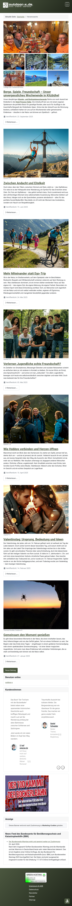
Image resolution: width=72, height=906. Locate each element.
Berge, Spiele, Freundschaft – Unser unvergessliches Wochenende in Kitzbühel (31, 93)
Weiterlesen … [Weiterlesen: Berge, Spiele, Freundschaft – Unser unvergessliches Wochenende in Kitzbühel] (11, 122)
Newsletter (33, 893)
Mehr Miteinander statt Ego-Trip (24, 273)
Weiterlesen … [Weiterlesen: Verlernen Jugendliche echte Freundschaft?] (11, 388)
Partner (32, 896)
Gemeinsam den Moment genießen (26, 635)
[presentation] (58, 767)
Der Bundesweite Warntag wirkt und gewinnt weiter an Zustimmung (34, 842)
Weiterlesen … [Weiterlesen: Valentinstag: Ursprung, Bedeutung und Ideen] (11, 574)
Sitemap (32, 900)
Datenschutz (34, 890)
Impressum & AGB (36, 886)
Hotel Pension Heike (23, 102)
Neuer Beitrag (10, 670)
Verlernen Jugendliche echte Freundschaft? (32, 364)
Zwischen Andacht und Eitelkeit (24, 183)
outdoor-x (9, 682)
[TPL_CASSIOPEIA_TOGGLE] (67, 4)
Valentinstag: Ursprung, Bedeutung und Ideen (33, 539)
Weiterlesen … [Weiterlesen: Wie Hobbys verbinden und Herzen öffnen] (11, 478)
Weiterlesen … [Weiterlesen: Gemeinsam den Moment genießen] (11, 662)
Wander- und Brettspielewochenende (32, 99)
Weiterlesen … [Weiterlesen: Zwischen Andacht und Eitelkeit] (11, 212)
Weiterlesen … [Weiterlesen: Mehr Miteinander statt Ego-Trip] (11, 303)
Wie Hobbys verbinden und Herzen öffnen (30, 449)
